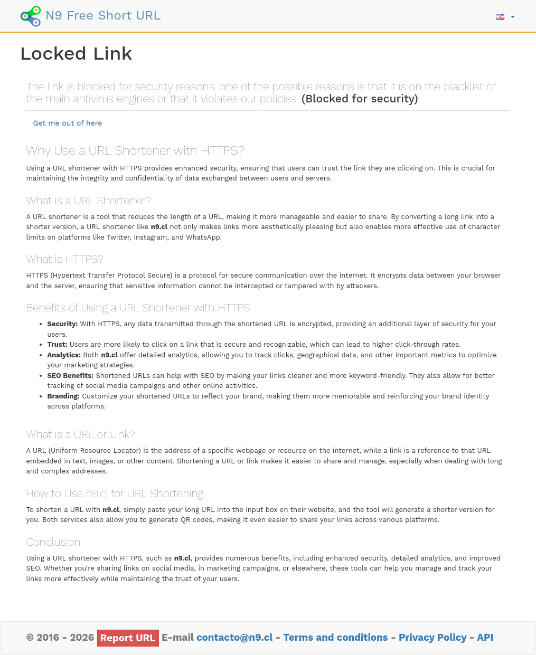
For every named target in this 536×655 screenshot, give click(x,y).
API (485, 637)
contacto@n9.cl (234, 637)
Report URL (128, 638)
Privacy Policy (432, 637)
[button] (505, 16)
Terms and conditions (335, 637)
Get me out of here (67, 123)
